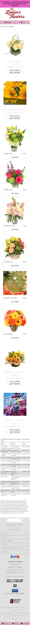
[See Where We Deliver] (15, 529)
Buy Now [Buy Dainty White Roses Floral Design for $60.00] (15, 72)
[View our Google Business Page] (15, 557)
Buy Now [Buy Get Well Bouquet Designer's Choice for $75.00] (15, 118)
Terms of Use (15, 618)
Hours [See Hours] (25, 623)
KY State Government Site (22, 613)
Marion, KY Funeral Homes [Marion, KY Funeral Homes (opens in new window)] (11, 607)
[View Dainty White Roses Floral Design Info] (15, 44)
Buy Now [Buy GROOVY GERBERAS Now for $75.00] (15, 338)
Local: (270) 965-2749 (15, 570)
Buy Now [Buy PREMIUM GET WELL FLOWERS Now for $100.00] (15, 302)
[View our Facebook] (12, 557)
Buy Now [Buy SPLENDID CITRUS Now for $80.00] (15, 157)
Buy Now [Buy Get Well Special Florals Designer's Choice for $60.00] (15, 432)
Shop (7, 22)
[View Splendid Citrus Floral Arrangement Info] (15, 138)
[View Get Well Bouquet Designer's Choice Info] (15, 93)
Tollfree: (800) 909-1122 (15, 573)
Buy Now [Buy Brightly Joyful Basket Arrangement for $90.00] (15, 383)
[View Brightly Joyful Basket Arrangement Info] (15, 356)
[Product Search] (15, 520)
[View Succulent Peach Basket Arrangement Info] (15, 246)
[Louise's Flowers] (15, 18)
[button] (15, 590)
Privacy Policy (7, 616)
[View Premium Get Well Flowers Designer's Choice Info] (15, 283)
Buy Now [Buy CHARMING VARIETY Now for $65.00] (15, 193)
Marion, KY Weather (6, 613)
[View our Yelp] (18, 557)
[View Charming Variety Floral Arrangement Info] (15, 174)
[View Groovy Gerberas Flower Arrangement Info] (15, 319)
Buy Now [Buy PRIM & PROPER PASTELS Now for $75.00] (15, 229)
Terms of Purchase (20, 616)
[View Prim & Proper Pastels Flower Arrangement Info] (15, 210)
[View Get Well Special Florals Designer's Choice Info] (15, 404)
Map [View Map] (15, 623)
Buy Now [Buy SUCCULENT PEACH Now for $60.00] (15, 266)
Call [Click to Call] (5, 623)
